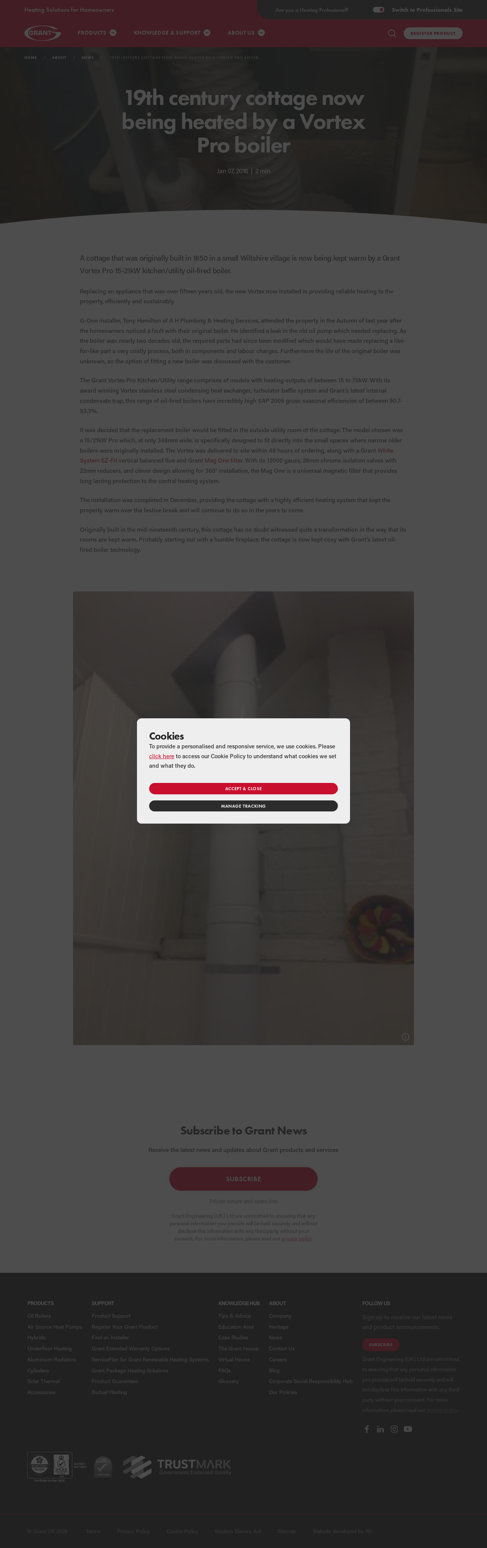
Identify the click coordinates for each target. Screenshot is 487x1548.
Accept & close (243, 788)
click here (161, 756)
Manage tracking (243, 806)
